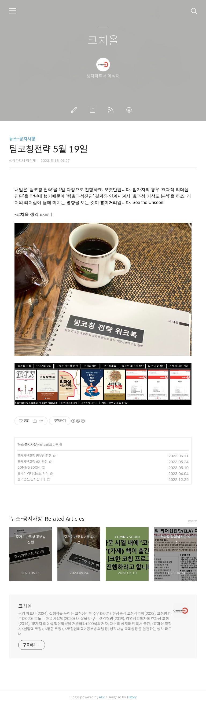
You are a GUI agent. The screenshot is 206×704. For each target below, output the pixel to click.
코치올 (103, 41)
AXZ (102, 697)
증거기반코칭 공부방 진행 (34, 456)
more (192, 521)
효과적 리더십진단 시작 (33, 473)
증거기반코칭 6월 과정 (32, 461)
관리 (130, 109)
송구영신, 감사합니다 (31, 479)
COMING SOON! (28, 467)
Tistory (132, 697)
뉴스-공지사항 (22, 139)
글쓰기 (75, 109)
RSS (111, 109)
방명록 (93, 109)
